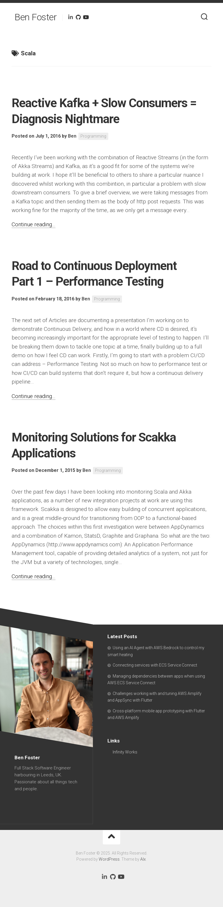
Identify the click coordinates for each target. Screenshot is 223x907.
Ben (72, 136)
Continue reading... (33, 224)
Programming (93, 136)
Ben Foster (36, 17)
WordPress (109, 859)
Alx (143, 859)
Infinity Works (125, 752)
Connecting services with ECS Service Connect (155, 665)
